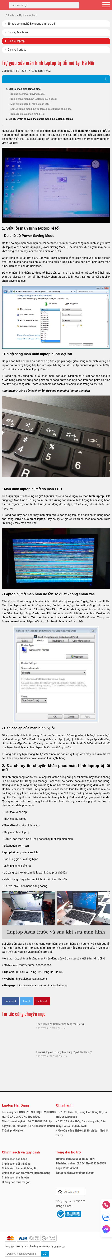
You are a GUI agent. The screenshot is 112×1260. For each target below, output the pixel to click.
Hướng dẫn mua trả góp (16, 1182)
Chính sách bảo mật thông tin (19, 1168)
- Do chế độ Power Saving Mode (27, 93)
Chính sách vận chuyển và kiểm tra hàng (26, 1172)
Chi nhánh (64, 1105)
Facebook (10, 1001)
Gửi (45, 1253)
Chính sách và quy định (21, 1152)
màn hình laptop (93, 496)
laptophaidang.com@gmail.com (75, 1172)
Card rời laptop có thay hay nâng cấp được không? (64, 1052)
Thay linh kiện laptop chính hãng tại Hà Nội (60, 1024)
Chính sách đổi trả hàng (16, 1163)
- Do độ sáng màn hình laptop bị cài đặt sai (33, 98)
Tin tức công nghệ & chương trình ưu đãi (31, 23)
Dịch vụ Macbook (18, 32)
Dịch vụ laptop (16, 40)
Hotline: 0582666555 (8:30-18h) (75, 1158)
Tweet (26, 1001)
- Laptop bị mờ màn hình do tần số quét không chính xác (40, 108)
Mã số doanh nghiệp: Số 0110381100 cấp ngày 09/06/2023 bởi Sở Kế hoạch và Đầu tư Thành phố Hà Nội (28, 1126)
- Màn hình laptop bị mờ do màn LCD (29, 103)
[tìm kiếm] (75, 5)
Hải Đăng (76, 947)
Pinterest (41, 1001)
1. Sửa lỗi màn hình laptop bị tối (23, 88)
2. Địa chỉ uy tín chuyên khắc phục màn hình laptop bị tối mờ (39, 118)
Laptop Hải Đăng (15, 1105)
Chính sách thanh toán (15, 1177)
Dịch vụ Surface (17, 49)
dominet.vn (59, 1246)
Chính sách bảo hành (14, 1159)
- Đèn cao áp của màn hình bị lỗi (26, 113)
